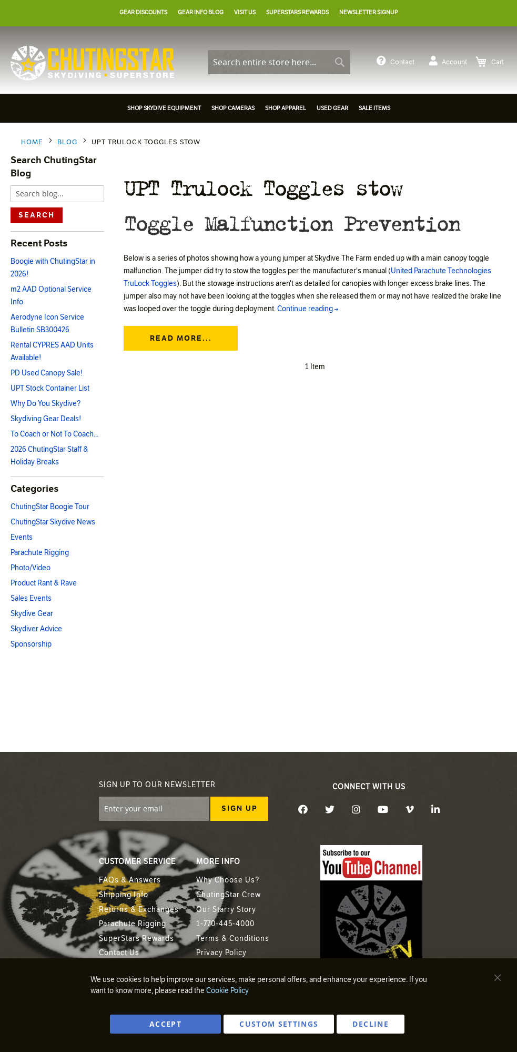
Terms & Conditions (232, 938)
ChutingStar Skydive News (53, 522)
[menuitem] (164, 108)
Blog (68, 142)
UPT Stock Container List (50, 388)
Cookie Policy (227, 990)
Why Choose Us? (227, 880)
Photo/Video (30, 567)
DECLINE (370, 1024)
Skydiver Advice (36, 628)
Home (33, 142)
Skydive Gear (32, 613)
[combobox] (279, 62)
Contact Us (119, 952)
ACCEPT (165, 1024)
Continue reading (307, 309)
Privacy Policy (221, 952)
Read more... (181, 339)
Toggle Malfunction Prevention (291, 222)
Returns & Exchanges (139, 909)
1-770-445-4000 (225, 923)
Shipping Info (123, 894)
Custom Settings (278, 1024)
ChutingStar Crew (228, 894)
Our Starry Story (226, 909)
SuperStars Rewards (136, 938)
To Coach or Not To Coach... (54, 434)
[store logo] (92, 63)
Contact (395, 61)
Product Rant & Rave (44, 583)
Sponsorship (31, 644)
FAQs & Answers (130, 880)
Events (22, 537)
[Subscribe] (239, 809)
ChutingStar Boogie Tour (50, 506)
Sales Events (31, 598)
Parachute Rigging (40, 552)
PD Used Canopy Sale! (47, 373)
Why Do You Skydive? (45, 403)
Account (448, 61)
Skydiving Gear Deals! (46, 418)
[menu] (258, 110)
